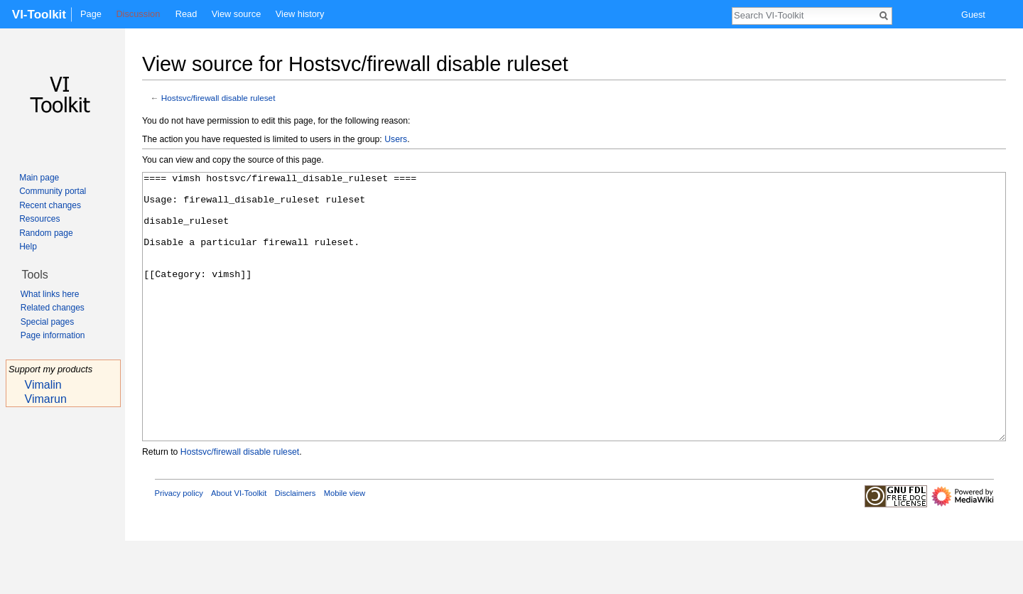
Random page (45, 233)
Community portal (52, 191)
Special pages (47, 322)
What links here (50, 294)
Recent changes (50, 205)
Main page (39, 178)
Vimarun (46, 399)
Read (186, 14)
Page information (53, 335)
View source (236, 14)
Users (395, 139)
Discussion (138, 14)
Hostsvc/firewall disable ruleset (218, 97)
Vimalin (43, 385)
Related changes (53, 308)
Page (91, 14)
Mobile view (344, 546)
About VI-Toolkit (238, 546)
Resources (39, 219)
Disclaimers (295, 546)
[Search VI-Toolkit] (804, 15)
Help (28, 247)
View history (300, 14)
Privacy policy (179, 546)
